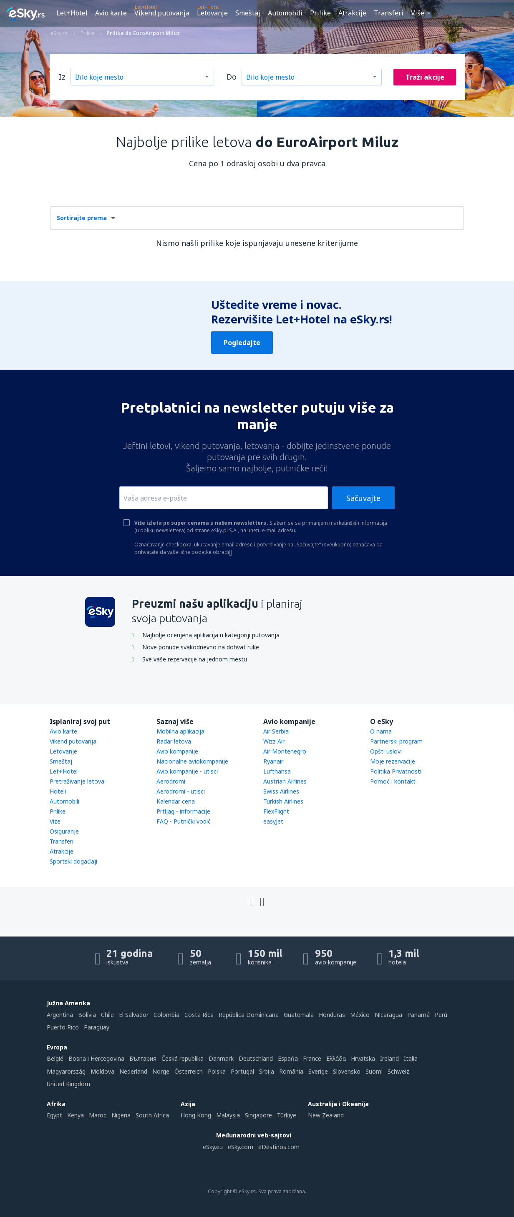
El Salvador (134, 1015)
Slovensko (346, 1071)
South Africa (152, 1115)
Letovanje (212, 13)
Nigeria (121, 1115)
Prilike (320, 13)
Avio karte (111, 13)
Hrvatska (363, 1058)
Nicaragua (388, 1015)
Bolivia (87, 1015)
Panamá (418, 1015)
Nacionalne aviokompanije (192, 761)
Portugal (242, 1071)
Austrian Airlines (285, 781)
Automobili (285, 13)
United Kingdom (68, 1084)
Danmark (221, 1058)
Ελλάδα (336, 1058)
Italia (411, 1058)
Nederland (133, 1071)
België (55, 1058)
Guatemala (299, 1015)
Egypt (54, 1115)
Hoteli (58, 791)
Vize (55, 821)
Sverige (318, 1071)
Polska (217, 1071)
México (360, 1015)
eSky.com (240, 1147)
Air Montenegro (284, 751)
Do (232, 77)
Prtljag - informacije (183, 811)
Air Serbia (276, 731)
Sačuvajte (363, 498)
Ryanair (273, 761)
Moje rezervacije (392, 761)
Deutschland (256, 1058)
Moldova (102, 1071)
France (312, 1058)
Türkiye (286, 1115)
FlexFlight (276, 811)
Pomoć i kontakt (393, 781)
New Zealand (326, 1115)
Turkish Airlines (283, 801)
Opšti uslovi (386, 751)
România (291, 1071)
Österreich (188, 1071)
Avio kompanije (177, 751)
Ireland (389, 1058)
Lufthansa (277, 771)
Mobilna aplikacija (180, 731)
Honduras (332, 1015)
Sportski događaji (73, 861)
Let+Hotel (72, 13)
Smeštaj (247, 13)
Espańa (288, 1058)
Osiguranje (64, 831)
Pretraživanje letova (77, 781)
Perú (441, 1015)
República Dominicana (249, 1015)
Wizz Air (274, 741)
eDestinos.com (279, 1147)
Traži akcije (425, 77)
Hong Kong (196, 1115)
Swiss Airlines (281, 791)
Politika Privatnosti (395, 771)
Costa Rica (199, 1015)
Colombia (166, 1015)
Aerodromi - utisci (180, 791)
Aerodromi (170, 781)
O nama (381, 731)
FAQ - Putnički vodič (183, 821)
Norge (160, 1071)
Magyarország (66, 1071)
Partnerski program (396, 741)
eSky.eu (213, 1147)
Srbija (266, 1071)
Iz (62, 77)
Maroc (97, 1115)
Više (417, 13)
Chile (107, 1015)
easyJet (273, 821)
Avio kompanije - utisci (187, 771)
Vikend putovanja (161, 13)
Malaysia (228, 1115)
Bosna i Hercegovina (96, 1058)
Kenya (75, 1115)
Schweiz (398, 1071)
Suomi (374, 1071)
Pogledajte (242, 342)
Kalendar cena (175, 801)
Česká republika (182, 1058)
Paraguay (96, 1027)
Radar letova (173, 741)
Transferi (388, 13)
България (142, 1058)
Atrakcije (352, 13)
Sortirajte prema (82, 218)
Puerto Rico (63, 1027)
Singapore (258, 1115)
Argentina (60, 1015)
